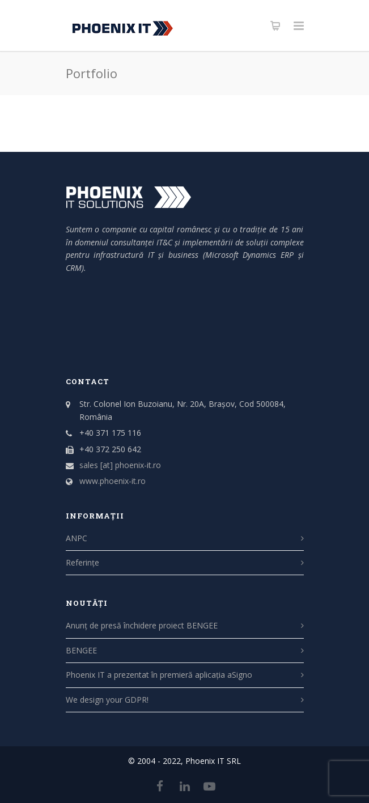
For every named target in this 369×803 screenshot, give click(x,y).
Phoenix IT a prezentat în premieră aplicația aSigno (159, 674)
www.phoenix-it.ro (112, 480)
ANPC (76, 538)
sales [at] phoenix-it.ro (120, 465)
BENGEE (81, 650)
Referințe (82, 562)
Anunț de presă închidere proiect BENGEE (142, 625)
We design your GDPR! (107, 699)
